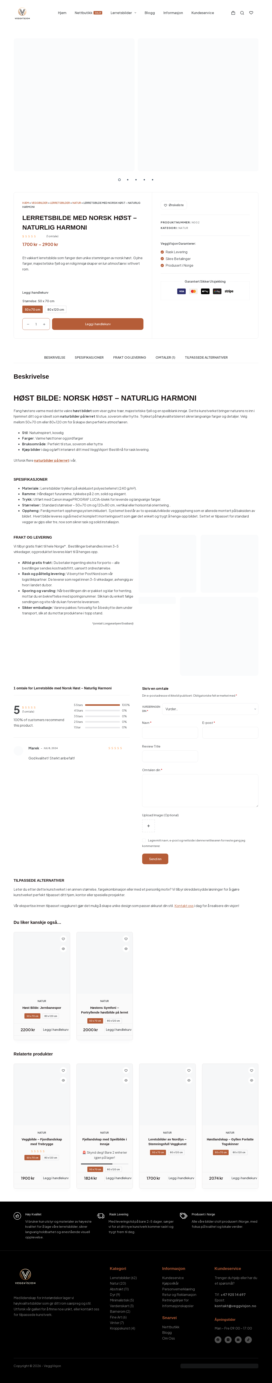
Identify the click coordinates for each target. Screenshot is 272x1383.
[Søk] (242, 13)
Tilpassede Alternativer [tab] (206, 357)
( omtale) (52, 236)
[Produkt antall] (36, 324)
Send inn (155, 859)
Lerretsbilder (124, 12)
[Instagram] (228, 1339)
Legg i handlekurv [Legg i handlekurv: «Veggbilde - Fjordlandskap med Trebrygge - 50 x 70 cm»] (56, 1178)
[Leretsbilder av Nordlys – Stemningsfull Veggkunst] (167, 1094)
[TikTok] (248, 1339)
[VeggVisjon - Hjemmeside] (22, 12)
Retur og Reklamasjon (179, 1294)
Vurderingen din (151, 709)
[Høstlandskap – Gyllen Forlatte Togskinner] (230, 1094)
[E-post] (238, 1339)
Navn (147, 722)
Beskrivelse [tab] (54, 357)
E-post (208, 722)
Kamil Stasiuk (37, 1371)
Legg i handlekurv (98, 324)
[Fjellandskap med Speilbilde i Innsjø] (105, 1094)
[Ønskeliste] (251, 13)
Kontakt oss (184, 905)
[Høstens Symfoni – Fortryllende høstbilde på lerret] (105, 963)
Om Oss (168, 1338)
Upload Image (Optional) (160, 815)
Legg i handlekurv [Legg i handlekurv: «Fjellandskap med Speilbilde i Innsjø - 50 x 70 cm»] (119, 1178)
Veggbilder (39, 202)
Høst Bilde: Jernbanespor (41, 1007)
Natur (76, 202)
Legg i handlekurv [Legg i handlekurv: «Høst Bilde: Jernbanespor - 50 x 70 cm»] (56, 1029)
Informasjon (173, 12)
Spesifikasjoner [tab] (89, 357)
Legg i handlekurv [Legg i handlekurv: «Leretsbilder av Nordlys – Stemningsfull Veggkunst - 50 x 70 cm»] (181, 1178)
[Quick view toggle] (63, 948)
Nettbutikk (88, 12)
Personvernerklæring (178, 1289)
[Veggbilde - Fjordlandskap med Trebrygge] (42, 1094)
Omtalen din (152, 770)
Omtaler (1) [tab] (165, 357)
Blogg (150, 12)
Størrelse (38, 301)
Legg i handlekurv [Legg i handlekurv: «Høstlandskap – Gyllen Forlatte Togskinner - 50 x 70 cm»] (244, 1178)
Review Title (151, 746)
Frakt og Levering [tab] (129, 357)
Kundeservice (202, 12)
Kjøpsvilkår (170, 1283)
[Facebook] (218, 1339)
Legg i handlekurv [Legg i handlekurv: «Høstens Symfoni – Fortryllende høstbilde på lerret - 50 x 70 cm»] (119, 1029)
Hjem (62, 12)
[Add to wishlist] (174, 205)
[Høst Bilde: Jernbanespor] (42, 963)
